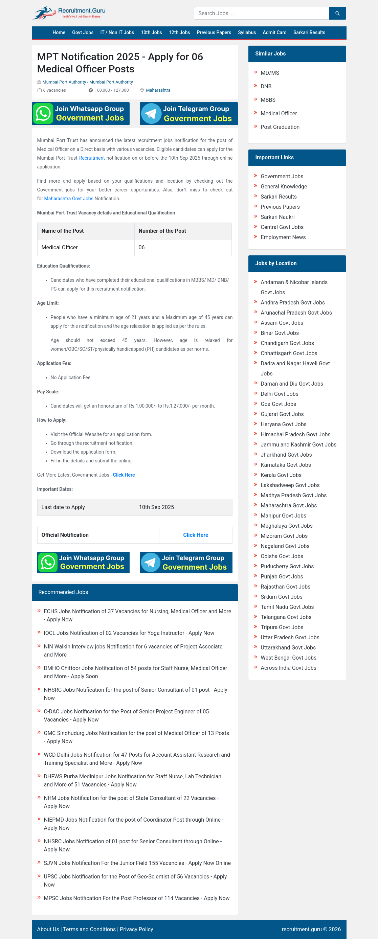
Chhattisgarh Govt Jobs (289, 353)
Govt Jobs (82, 32)
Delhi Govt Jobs (279, 394)
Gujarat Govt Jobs (282, 414)
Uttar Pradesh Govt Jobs (290, 637)
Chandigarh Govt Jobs (287, 343)
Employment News (283, 237)
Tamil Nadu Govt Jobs (287, 607)
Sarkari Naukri (277, 217)
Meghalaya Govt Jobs (287, 526)
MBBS (268, 100)
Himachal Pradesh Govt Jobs (295, 434)
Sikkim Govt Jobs (282, 597)
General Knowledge (284, 186)
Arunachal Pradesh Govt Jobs (296, 313)
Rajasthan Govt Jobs (285, 586)
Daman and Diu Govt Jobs (292, 384)
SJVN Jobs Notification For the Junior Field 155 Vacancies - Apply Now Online (137, 863)
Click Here (124, 475)
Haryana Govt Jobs (283, 424)
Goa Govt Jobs (278, 404)
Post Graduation (280, 127)
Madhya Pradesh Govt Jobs (294, 495)
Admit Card (274, 32)
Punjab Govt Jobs (282, 576)
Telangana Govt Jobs (286, 617)
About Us (48, 929)
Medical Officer (279, 113)
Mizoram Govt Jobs (284, 536)
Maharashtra (158, 90)
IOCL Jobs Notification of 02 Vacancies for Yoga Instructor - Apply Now (129, 633)
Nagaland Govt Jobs (285, 546)
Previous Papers (214, 32)
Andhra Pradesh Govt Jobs (293, 302)
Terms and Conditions (89, 929)
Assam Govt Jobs (282, 323)
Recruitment (92, 158)
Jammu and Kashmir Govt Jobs (298, 444)
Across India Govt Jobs (288, 668)
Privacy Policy (136, 929)
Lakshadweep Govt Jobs (290, 485)
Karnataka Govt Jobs (286, 465)
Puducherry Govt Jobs (287, 566)
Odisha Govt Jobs (282, 556)
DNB (266, 86)
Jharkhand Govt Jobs (286, 455)
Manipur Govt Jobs (283, 515)
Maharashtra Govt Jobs (68, 198)
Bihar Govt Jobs (280, 333)
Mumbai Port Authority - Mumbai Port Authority (87, 82)
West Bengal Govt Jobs (288, 658)
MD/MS (270, 73)
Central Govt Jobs (282, 227)
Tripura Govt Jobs (282, 627)
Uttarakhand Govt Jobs (288, 647)
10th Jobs (151, 32)
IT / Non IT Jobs (117, 32)
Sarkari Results (309, 32)
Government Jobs (282, 176)
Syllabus (247, 32)
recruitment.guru (302, 929)
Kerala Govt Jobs (281, 475)
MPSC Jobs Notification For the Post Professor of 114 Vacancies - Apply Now (137, 898)
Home (59, 32)
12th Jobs (179, 32)
